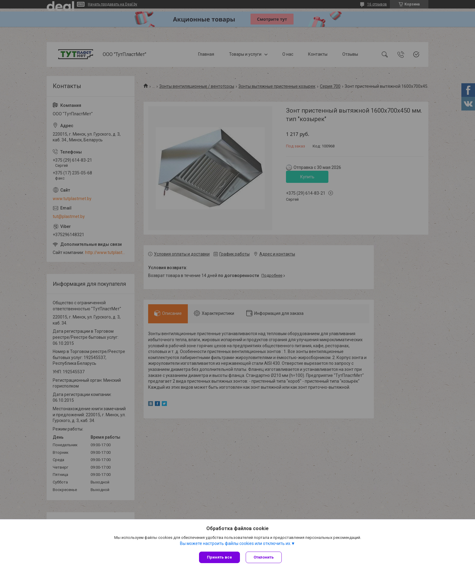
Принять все (219, 557)
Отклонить (264, 557)
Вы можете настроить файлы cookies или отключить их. (235, 543)
